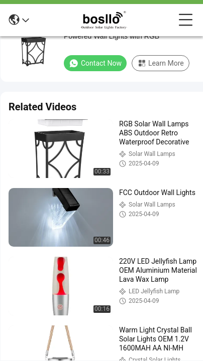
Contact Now (95, 63)
